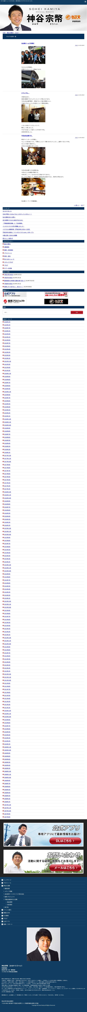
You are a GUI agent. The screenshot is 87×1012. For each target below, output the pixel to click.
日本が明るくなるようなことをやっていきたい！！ (17, 214)
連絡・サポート (8, 924)
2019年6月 (7, 401)
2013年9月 (7, 610)
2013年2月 (7, 632)
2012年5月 (7, 659)
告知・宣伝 (7, 256)
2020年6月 (7, 386)
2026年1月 (7, 322)
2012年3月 (7, 665)
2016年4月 (7, 516)
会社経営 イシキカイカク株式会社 (14, 894)
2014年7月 (7, 580)
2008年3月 (7, 796)
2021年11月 (7, 361)
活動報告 (6, 247)
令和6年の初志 (8, 284)
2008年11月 (7, 774)
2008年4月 (7, 793)
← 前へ (76, 205)
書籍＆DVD (7, 913)
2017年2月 (7, 486)
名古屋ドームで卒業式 (27, 43)
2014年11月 (7, 568)
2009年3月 (7, 768)
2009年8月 (7, 756)
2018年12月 (7, 419)
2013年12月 (7, 601)
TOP (4, 33)
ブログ (17, 33)
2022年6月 (7, 346)
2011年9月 (7, 683)
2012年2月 (7, 668)
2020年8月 (7, 379)
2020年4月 (7, 389)
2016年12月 (7, 492)
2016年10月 (7, 498)
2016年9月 (7, 501)
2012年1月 (7, 671)
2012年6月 (7, 656)
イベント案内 (7, 910)
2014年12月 (7, 565)
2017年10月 (7, 461)
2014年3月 (7, 592)
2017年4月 (7, 480)
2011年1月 (7, 708)
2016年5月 (7, 513)
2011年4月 (7, 698)
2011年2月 (7, 704)
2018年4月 (7, 443)
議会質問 (9, 902)
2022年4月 (7, 349)
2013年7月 (7, 616)
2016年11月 (7, 495)
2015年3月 (7, 556)
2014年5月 (7, 586)
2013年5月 (7, 622)
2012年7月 (7, 653)
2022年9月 (7, 340)
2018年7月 (7, 434)
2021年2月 (7, 370)
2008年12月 (7, 771)
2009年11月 (7, 747)
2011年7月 (7, 689)
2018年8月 (7, 431)
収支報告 (9, 905)
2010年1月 (7, 744)
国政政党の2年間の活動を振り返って (14, 281)
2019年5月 (7, 404)
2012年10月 (7, 644)
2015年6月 (7, 547)
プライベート (8, 253)
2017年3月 (7, 483)
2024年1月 (7, 331)
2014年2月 (7, 595)
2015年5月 (7, 550)
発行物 (6, 907)
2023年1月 (7, 337)
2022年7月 (7, 343)
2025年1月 (7, 325)
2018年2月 (7, 449)
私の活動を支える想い (9, 217)
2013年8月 (7, 613)
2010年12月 (7, 711)
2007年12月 (7, 805)
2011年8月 (7, 686)
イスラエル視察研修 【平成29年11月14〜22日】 (16, 229)
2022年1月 (7, 358)
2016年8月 (7, 504)
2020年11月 (7, 373)
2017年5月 (7, 477)
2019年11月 (7, 392)
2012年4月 (7, 662)
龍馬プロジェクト (10, 897)
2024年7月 (7, 328)
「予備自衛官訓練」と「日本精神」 (13, 223)
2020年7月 (7, 383)
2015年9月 (7, 537)
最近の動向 (10, 33)
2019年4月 (7, 407)
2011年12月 (7, 674)
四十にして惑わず (8, 238)
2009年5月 (7, 762)
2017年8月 (7, 468)
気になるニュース (9, 259)
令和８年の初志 (8, 275)
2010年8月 (7, 723)
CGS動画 (6, 915)
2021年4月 (7, 367)
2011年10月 (7, 680)
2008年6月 (7, 786)
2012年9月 (7, 647)
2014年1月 (7, 598)
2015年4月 (7, 553)
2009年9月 (7, 753)
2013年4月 (7, 625)
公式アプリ (7, 921)
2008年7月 (7, 783)
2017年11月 (7, 458)
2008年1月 (7, 802)
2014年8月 (7, 577)
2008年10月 (7, 777)
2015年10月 (7, 534)
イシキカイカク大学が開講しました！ (13, 226)
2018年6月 (7, 437)
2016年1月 (7, 525)
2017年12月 (7, 455)
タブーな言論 (8, 268)
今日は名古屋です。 (27, 136)
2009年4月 (7, 765)
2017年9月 (7, 465)
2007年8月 (7, 817)
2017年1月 (7, 489)
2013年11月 (7, 604)
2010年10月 (7, 717)
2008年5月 (7, 790)
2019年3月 (7, 410)
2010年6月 (7, 729)
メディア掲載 (8, 891)
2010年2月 (7, 741)
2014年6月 (7, 583)
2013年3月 (7, 629)
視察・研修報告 (8, 250)
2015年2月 (7, 559)
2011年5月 (7, 695)
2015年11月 (7, 531)
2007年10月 (7, 811)
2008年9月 (7, 780)
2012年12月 (7, 638)
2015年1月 (7, 562)
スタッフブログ (8, 262)
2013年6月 (7, 619)
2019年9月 (7, 395)
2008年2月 (7, 799)
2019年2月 (7, 413)
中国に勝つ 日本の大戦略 (10, 235)
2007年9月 (7, 814)
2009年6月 (7, 759)
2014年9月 (7, 574)
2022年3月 (7, 352)
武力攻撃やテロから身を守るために (13, 220)
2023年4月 (7, 334)
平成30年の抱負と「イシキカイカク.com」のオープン (18, 232)
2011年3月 (7, 701)
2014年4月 (7, 589)
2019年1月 (7, 416)
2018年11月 (7, 422)
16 (82, 205)
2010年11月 (7, 714)
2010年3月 (7, 738)
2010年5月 (7, 732)
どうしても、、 (25, 93)
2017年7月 (7, 471)
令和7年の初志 (8, 278)
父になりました (7, 211)
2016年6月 (7, 510)
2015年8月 (7, 540)
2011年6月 (7, 692)
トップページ (7, 880)
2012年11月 (7, 641)
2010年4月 (7, 735)
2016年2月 (7, 522)
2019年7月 (7, 398)
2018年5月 (7, 440)
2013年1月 (7, 635)
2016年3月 (7, 519)
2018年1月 (7, 452)
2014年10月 (7, 571)
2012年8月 (7, 650)
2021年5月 (7, 364)
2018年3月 (7, 446)
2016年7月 (7, 507)
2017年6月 (7, 474)
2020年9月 (7, 376)
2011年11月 (7, 677)
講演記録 (7, 888)
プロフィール (7, 883)
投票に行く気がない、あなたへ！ (13, 287)
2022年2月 (7, 355)
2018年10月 (7, 425)
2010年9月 (7, 720)
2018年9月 (7, 428)
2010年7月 (7, 726)
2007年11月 (7, 808)
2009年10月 (7, 750)
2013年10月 (7, 607)
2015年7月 (7, 543)
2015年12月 (7, 528)
